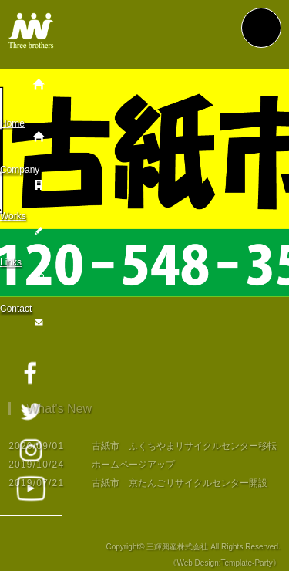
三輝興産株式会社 (177, 551)
